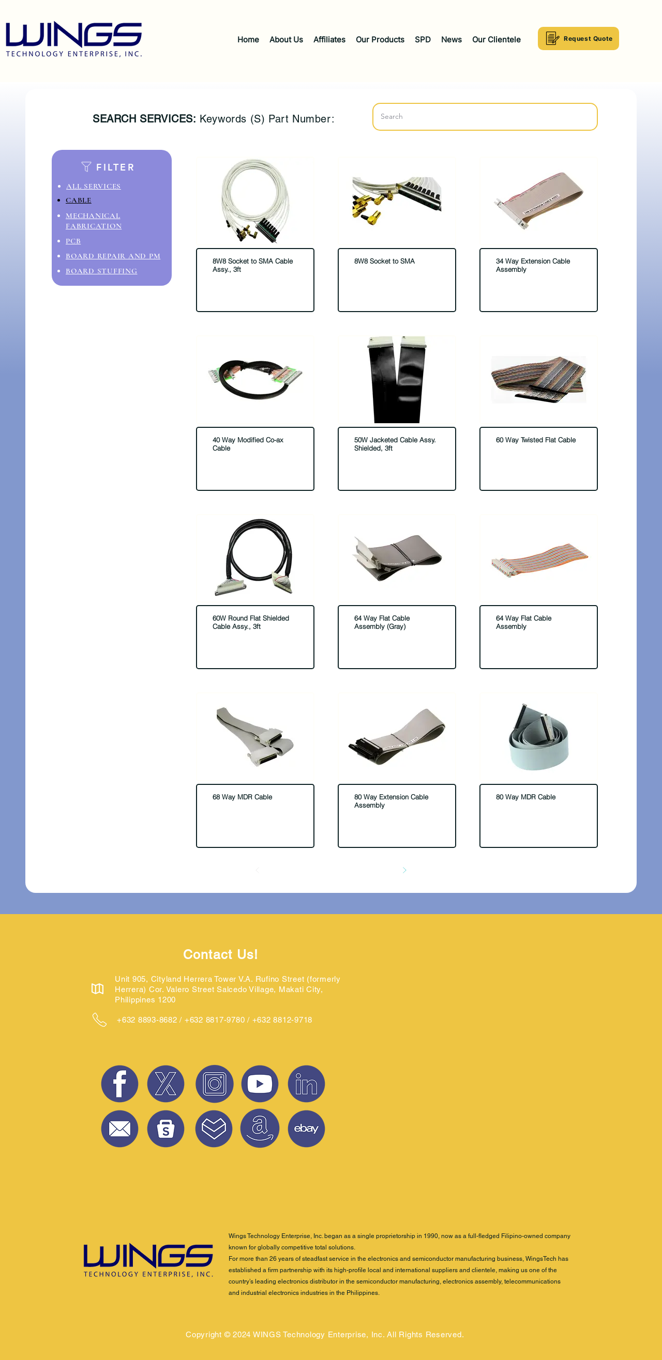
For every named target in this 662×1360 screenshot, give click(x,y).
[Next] (404, 870)
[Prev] (257, 870)
